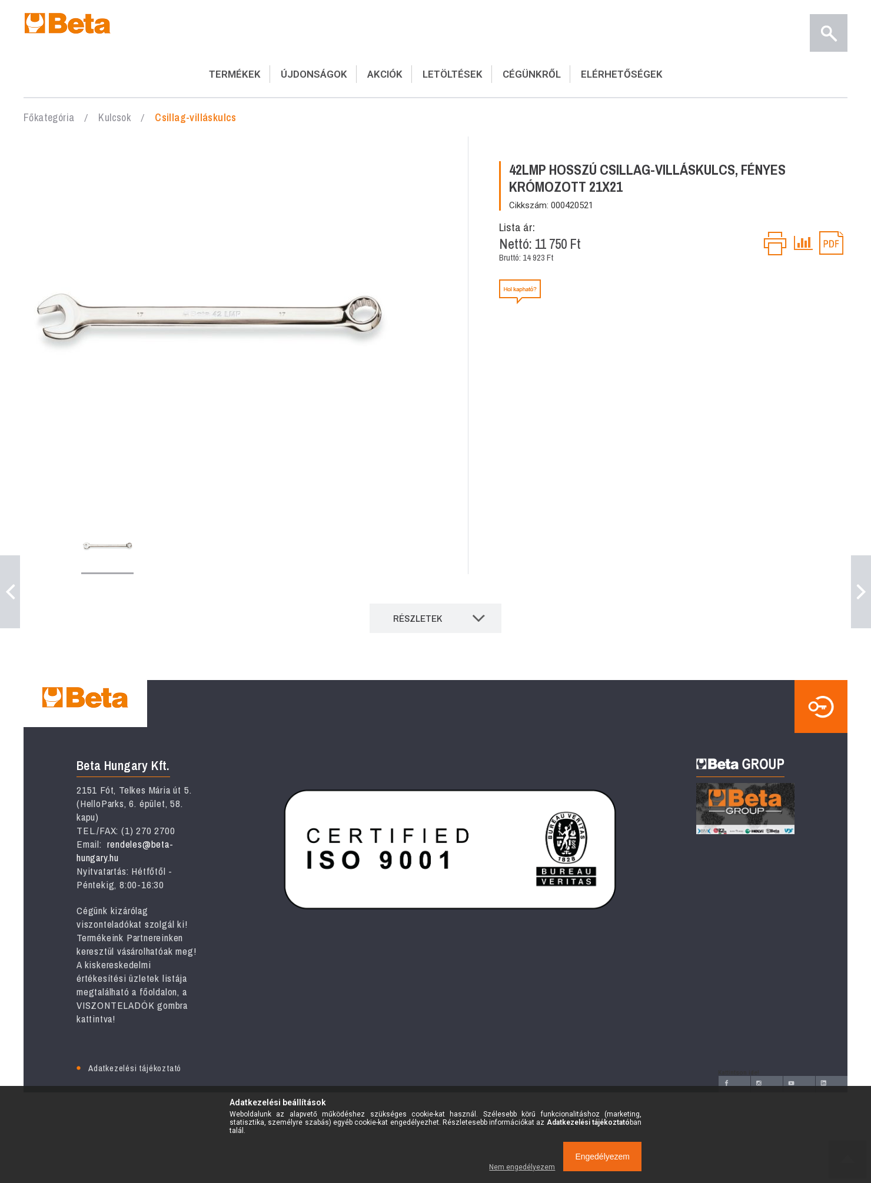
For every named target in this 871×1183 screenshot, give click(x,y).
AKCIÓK (385, 74)
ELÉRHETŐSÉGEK (622, 74)
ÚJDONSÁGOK (314, 74)
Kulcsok (114, 117)
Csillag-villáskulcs (196, 117)
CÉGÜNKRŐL (532, 74)
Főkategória (49, 117)
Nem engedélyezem (522, 1167)
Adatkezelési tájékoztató (134, 1068)
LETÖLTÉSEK (453, 74)
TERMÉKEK (235, 74)
